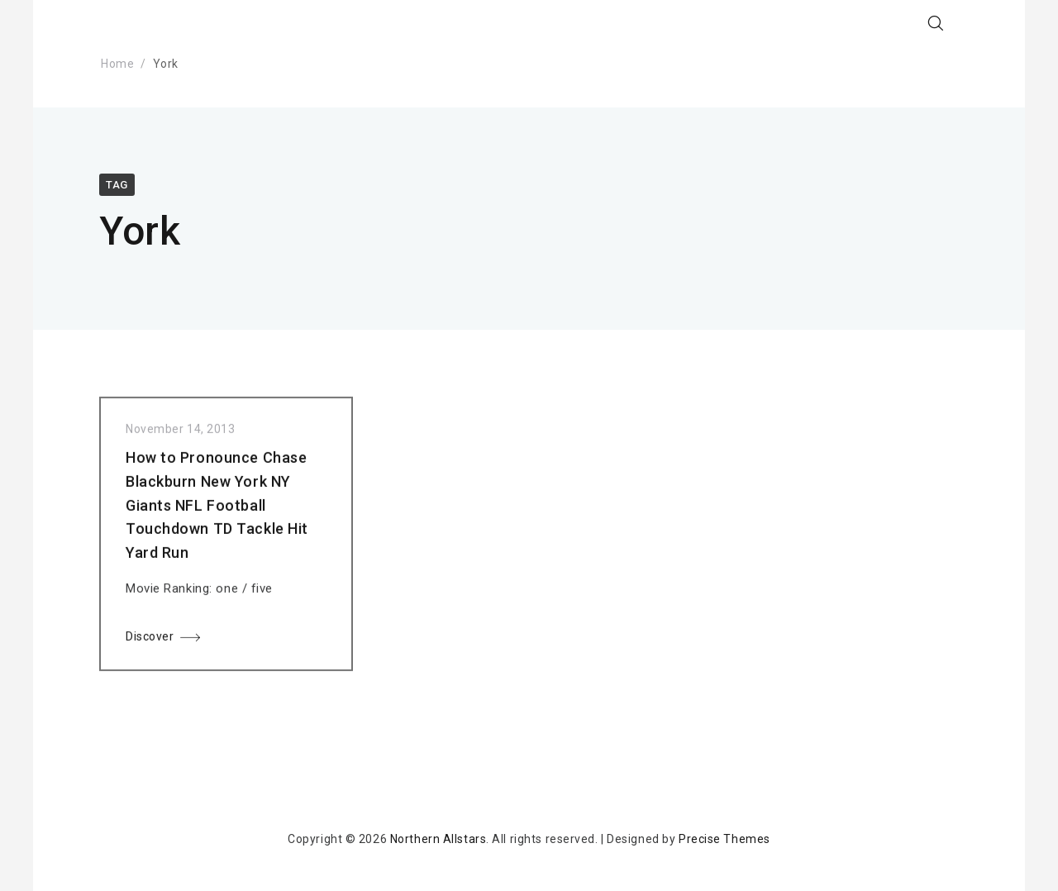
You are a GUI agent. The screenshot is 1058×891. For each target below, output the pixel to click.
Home (117, 63)
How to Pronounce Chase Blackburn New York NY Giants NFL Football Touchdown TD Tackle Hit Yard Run (217, 508)
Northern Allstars (438, 839)
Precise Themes (724, 839)
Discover (150, 639)
